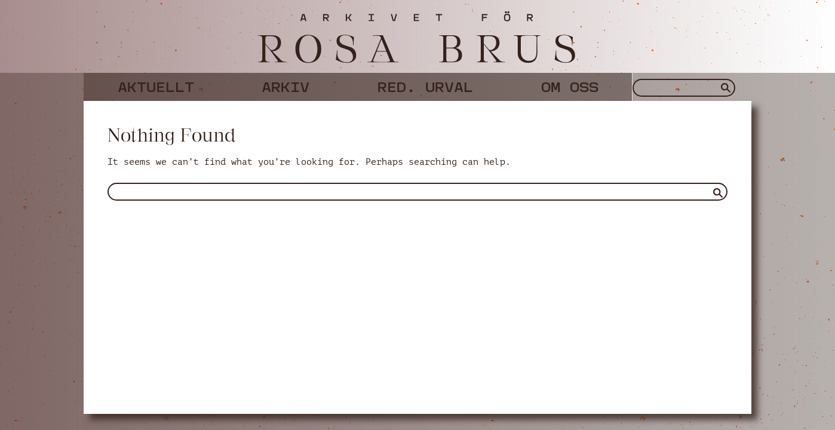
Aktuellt (156, 84)
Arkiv (285, 84)
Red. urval (425, 84)
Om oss (569, 84)
